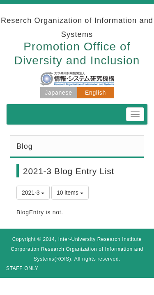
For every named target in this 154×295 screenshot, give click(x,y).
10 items (70, 192)
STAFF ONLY (22, 268)
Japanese (58, 92)
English (95, 92)
